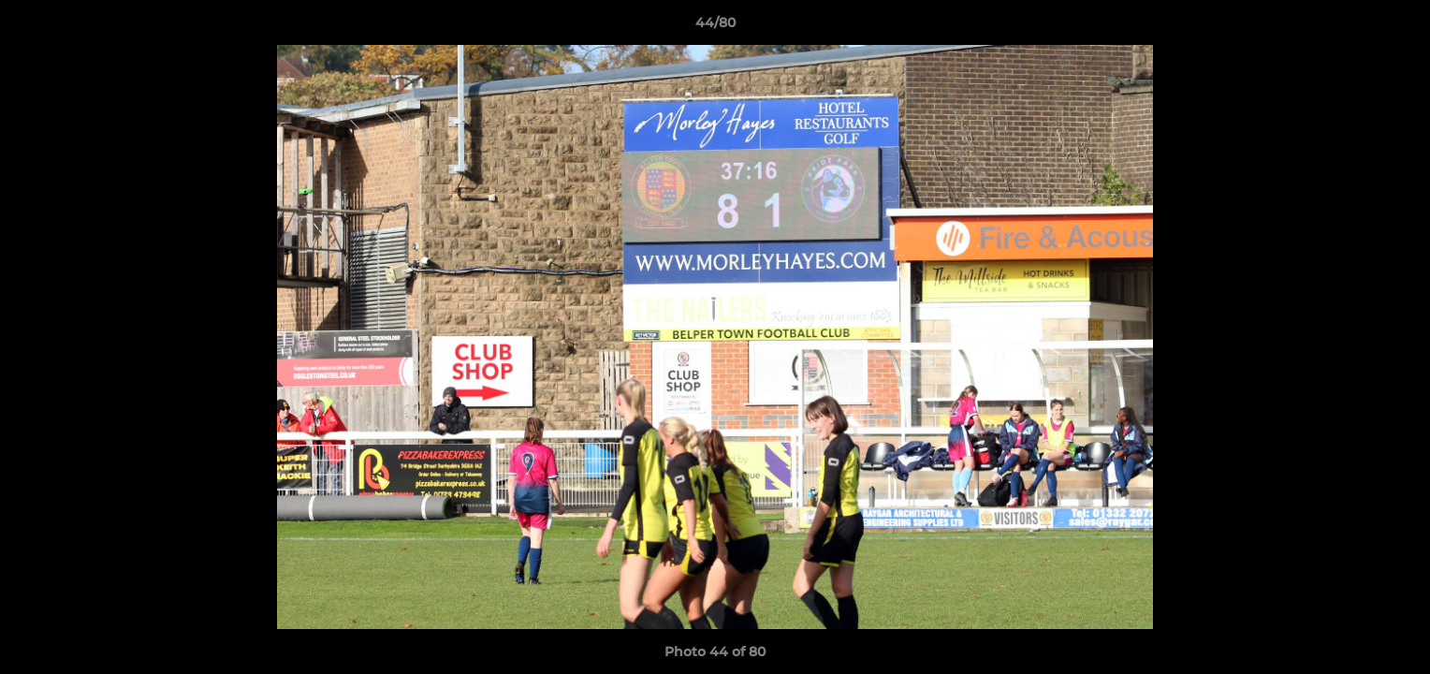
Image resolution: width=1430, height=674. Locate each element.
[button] (1396, 27)
